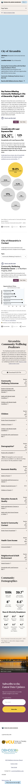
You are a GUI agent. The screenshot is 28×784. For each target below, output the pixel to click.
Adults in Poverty (5, 475)
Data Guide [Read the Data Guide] (14, 767)
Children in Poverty (6, 424)
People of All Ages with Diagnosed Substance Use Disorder (8, 390)
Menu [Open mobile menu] (24, 2)
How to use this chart (8, 118)
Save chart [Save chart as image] (14, 227)
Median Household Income (8, 486)
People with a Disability (7, 452)
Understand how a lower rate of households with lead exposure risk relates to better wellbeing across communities (12, 157)
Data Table (23, 122)
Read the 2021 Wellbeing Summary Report (13, 81)
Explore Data (14, 763)
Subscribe (14, 709)
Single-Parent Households (8, 420)
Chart (16, 122)
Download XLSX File (14, 372)
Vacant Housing (5, 563)
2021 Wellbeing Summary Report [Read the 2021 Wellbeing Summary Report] (14, 760)
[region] (14, 33)
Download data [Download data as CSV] (5, 227)
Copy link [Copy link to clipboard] (22, 227)
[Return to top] (7, 780)
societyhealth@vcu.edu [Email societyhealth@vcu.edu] (17, 771)
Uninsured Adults (5, 547)
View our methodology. (10, 320)
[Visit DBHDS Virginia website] (10, 752)
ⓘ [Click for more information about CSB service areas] (7, 221)
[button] (24, 76)
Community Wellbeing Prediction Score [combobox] (12, 256)
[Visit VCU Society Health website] (14, 742)
